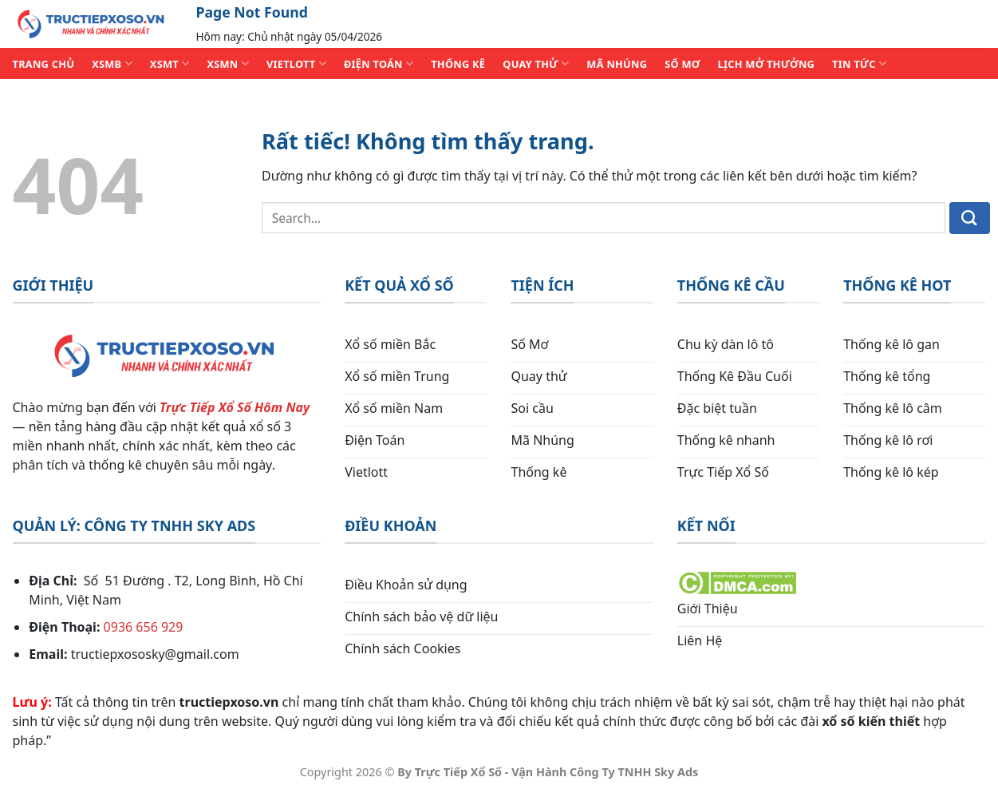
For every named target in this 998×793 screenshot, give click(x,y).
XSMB (112, 63)
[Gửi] (969, 218)
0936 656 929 (143, 627)
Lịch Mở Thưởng (766, 64)
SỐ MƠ (682, 64)
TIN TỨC (859, 63)
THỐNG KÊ (458, 64)
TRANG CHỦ (44, 64)
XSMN (228, 63)
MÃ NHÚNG (616, 64)
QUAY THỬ (536, 63)
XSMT (170, 63)
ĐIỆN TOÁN (378, 63)
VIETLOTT (296, 63)
